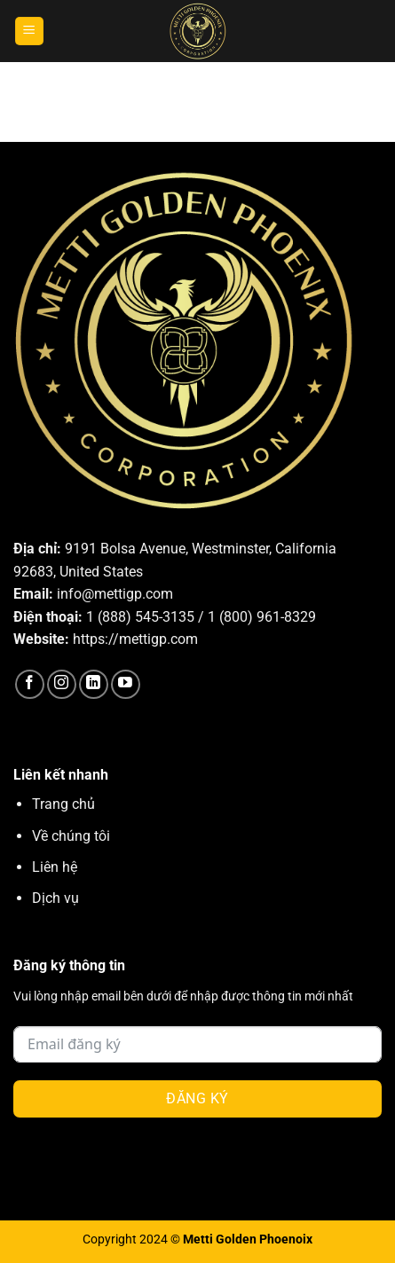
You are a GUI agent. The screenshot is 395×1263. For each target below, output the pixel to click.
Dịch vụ (55, 898)
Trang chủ (63, 804)
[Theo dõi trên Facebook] (29, 684)
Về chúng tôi (71, 836)
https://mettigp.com (135, 639)
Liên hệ (54, 867)
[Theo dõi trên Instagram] (61, 684)
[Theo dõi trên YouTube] (125, 684)
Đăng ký (197, 1098)
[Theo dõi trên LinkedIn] (93, 684)
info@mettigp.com (115, 593)
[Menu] (29, 31)
